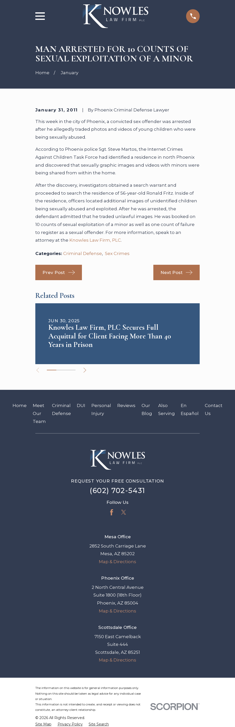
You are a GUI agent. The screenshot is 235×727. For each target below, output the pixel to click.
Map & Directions (117, 561)
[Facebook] (112, 512)
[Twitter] (124, 512)
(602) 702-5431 (117, 490)
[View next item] (85, 370)
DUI (81, 405)
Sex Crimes (117, 253)
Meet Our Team (39, 413)
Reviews (126, 405)
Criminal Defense (82, 253)
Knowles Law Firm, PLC (95, 240)
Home (20, 405)
